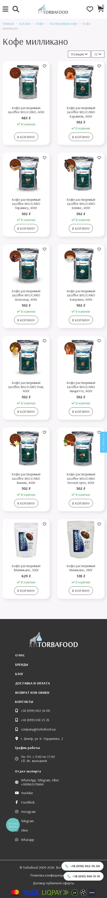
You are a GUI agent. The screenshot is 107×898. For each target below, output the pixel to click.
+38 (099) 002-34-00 (82, 866)
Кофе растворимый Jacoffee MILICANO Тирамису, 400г (26, 203)
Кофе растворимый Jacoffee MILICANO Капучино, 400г (81, 295)
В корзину (26, 137)
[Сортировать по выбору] (79, 54)
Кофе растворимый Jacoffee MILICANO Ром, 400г (26, 386)
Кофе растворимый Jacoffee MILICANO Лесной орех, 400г (81, 478)
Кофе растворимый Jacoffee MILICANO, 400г (26, 110)
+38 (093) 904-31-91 (83, 876)
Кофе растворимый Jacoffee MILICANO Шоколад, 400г (26, 295)
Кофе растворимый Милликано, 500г (26, 568)
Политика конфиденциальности (53, 875)
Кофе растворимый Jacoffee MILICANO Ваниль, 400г (26, 478)
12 (97, 54)
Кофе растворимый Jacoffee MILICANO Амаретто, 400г (81, 386)
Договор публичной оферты (53, 883)
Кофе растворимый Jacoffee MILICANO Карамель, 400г (81, 112)
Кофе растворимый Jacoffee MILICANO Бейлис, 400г (81, 203)
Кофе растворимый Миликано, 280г (81, 568)
